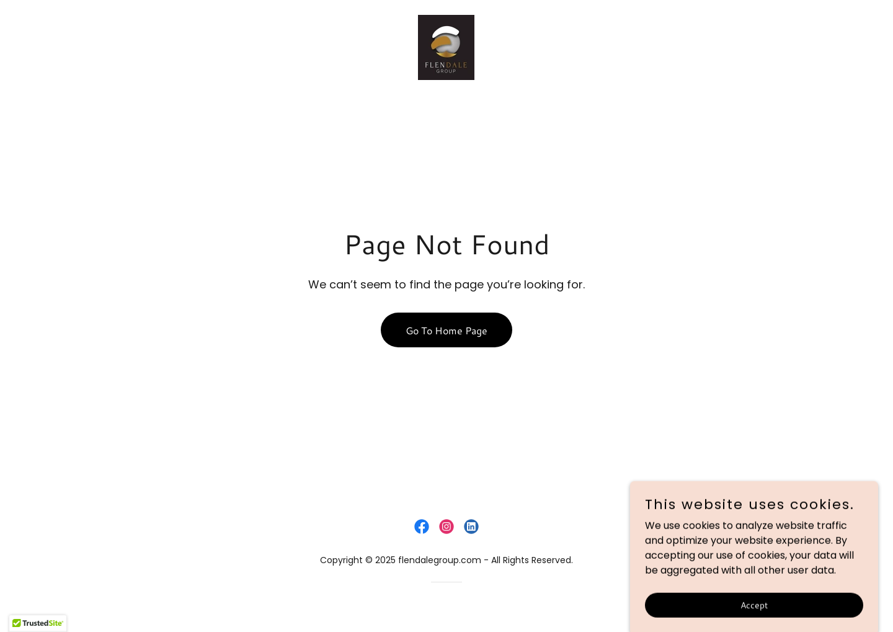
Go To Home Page (446, 330)
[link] (446, 47)
